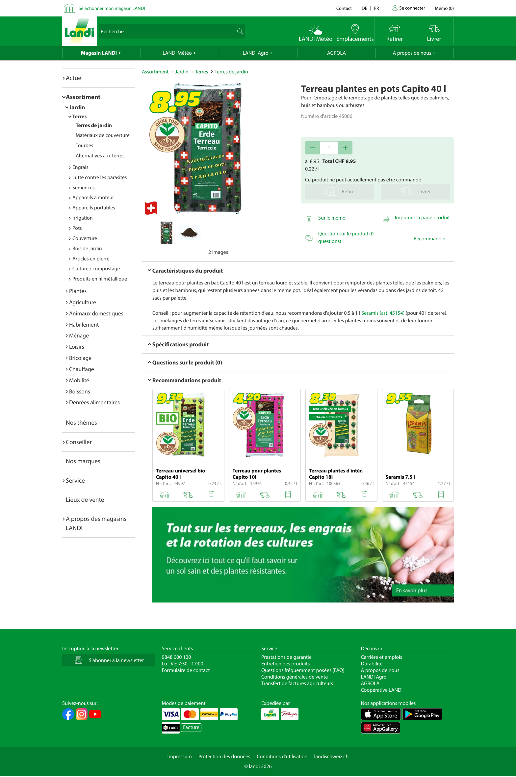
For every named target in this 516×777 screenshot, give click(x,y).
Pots (77, 228)
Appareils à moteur (93, 197)
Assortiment (83, 97)
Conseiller (79, 442)
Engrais (80, 167)
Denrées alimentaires (94, 402)
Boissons (79, 391)
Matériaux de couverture (103, 135)
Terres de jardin (94, 125)
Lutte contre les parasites (99, 177)
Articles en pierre (91, 258)
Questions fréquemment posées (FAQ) (303, 670)
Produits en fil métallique (99, 279)
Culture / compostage (96, 268)
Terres (79, 116)
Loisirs (76, 346)
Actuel (74, 78)
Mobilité (79, 380)
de (364, 8)
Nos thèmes (81, 422)
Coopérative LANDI (382, 690)
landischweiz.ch (331, 756)
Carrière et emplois (381, 657)
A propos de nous (412, 53)
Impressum (180, 756)
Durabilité (372, 663)
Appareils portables (93, 207)
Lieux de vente (85, 499)
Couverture (84, 238)
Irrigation (82, 218)
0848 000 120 (176, 657)
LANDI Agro (255, 53)
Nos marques (83, 461)
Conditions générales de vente (294, 677)
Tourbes (84, 145)
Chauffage (81, 369)
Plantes (78, 291)
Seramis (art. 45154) (382, 313)
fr (376, 8)
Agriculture (82, 302)
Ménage (79, 335)
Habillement (84, 324)
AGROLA (336, 53)
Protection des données (224, 756)
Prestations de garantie (286, 657)
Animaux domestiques (96, 313)
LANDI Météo (177, 53)
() (444, 8)
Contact (344, 8)
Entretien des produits (285, 663)
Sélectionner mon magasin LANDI (112, 8)
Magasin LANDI (99, 53)
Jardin (77, 107)
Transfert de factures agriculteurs (297, 683)
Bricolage (80, 358)
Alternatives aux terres (100, 155)
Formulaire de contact (186, 670)
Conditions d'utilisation (282, 756)
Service (75, 480)
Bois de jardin (87, 248)
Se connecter (412, 8)
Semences (83, 187)
